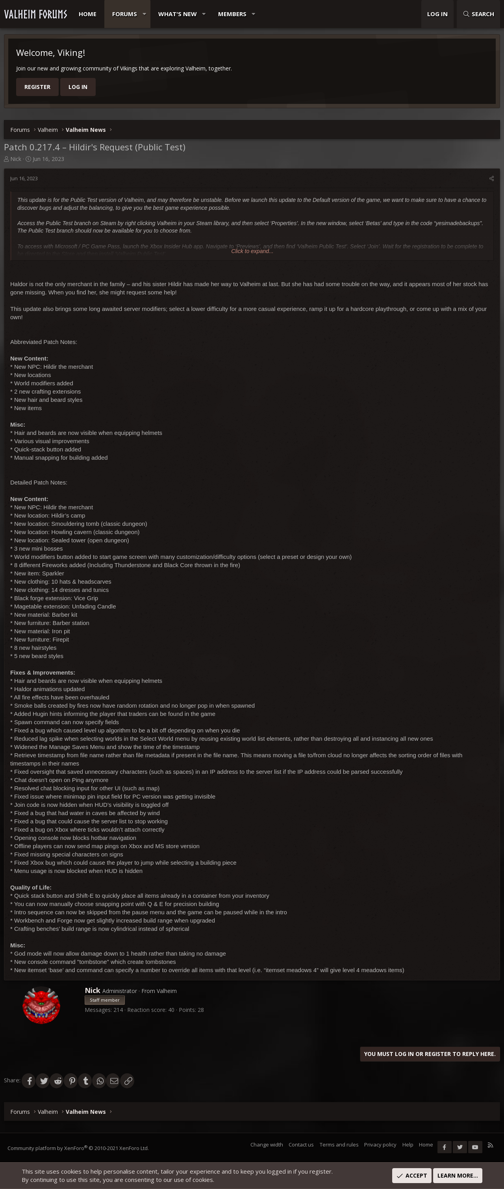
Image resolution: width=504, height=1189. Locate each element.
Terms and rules (338, 1144)
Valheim (167, 991)
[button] (144, 14)
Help (407, 1144)
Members (232, 14)
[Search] (478, 14)
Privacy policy (380, 1144)
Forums (124, 14)
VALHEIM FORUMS (35, 14)
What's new (177, 14)
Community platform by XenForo (78, 1148)
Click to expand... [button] (252, 251)
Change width (266, 1144)
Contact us (300, 1144)
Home (87, 14)
